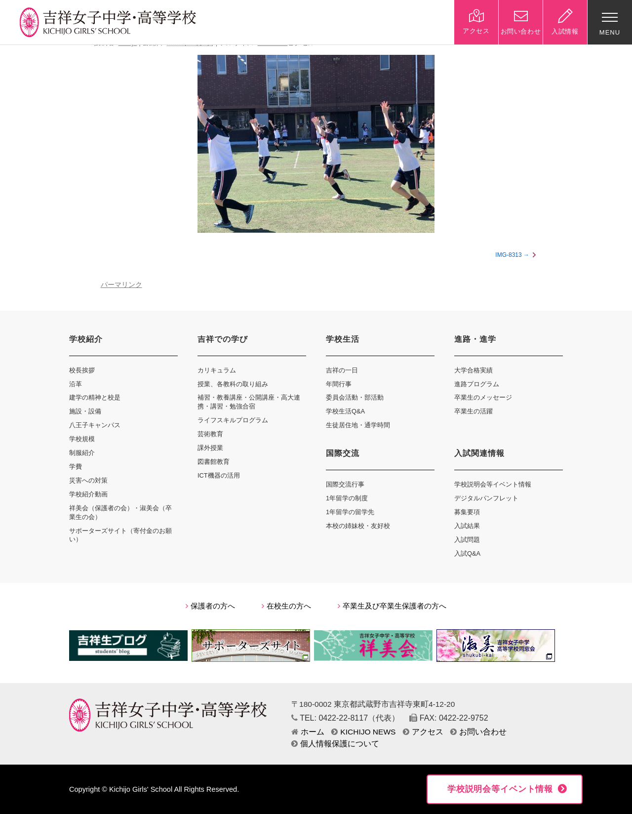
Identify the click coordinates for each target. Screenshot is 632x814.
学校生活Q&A (345, 411)
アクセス (423, 732)
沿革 (75, 384)
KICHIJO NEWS (363, 732)
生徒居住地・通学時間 (358, 425)
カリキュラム (217, 370)
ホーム (307, 732)
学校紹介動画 (88, 494)
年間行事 (339, 384)
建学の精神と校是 (94, 397)
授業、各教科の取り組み (233, 384)
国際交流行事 (345, 484)
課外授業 (210, 447)
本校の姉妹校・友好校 (358, 525)
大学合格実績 (473, 370)
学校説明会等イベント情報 (492, 484)
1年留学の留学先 (350, 512)
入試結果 (467, 525)
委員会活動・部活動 (355, 397)
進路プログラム (476, 384)
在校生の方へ (286, 606)
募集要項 (467, 512)
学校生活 (342, 339)
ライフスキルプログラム (233, 420)
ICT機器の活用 (219, 475)
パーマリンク (121, 284)
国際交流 (342, 453)
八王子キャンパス (94, 425)
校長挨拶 (82, 370)
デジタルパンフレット (486, 498)
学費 (75, 466)
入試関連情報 (479, 453)
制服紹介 (82, 452)
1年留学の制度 (347, 498)
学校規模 (82, 439)
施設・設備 (85, 411)
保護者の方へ (210, 606)
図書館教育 (214, 461)
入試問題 (467, 539)
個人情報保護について (335, 743)
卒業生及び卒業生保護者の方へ (392, 606)
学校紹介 (86, 339)
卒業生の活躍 (473, 411)
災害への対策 (88, 480)
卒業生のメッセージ (483, 397)
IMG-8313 (508, 254)
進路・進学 (475, 339)
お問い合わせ (478, 732)
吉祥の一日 (342, 370)
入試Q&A (467, 553)
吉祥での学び (223, 339)
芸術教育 (210, 434)
